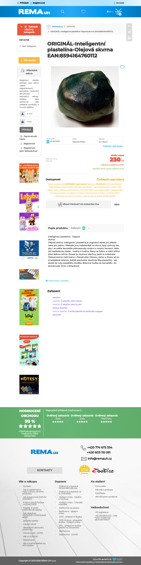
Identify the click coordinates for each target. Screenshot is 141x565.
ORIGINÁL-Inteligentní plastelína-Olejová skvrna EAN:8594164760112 (82, 31)
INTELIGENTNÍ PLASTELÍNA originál (85, 311)
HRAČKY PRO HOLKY (72, 301)
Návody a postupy (104, 489)
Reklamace (28, 540)
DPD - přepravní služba (70, 517)
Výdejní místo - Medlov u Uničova (70, 498)
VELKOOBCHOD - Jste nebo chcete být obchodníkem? (106, 517)
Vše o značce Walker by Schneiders (34, 544)
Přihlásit (26, 129)
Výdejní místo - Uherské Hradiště (70, 503)
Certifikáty (100, 493)
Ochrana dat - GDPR (33, 533)
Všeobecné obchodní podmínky (33, 528)
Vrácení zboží (29, 524)
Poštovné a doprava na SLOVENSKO (70, 492)
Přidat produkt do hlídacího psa (78, 204)
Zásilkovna (64, 531)
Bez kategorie (29, 46)
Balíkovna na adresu (69, 508)
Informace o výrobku (57, 280)
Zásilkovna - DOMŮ (68, 534)
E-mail (29, 114)
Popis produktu (58, 228)
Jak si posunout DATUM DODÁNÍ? (34, 498)
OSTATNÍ (71, 26)
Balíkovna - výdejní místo (68, 512)
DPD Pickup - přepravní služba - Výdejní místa (70, 521)
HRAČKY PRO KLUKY (72, 304)
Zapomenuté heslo (28, 137)
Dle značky (30, 60)
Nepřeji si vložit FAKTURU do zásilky (32, 509)
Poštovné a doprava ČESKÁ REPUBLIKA (68, 487)
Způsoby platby (30, 520)
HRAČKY (56, 297)
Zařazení (80, 228)
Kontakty (44, 470)
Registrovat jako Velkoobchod (28, 149)
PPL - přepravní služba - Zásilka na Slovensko (70, 526)
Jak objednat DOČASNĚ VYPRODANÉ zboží (34, 515)
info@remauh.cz (100, 458)
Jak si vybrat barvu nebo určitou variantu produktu (33, 491)
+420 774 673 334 (99, 447)
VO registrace (101, 512)
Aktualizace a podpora (106, 496)
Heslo (29, 122)
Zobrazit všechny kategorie (31, 29)
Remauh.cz (54, 26)
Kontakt (27, 486)
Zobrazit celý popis (113, 146)
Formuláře (100, 486)
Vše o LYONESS (30, 536)
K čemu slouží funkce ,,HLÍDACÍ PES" (33, 503)
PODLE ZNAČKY (60, 308)
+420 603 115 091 (96, 452)
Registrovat (27, 143)
